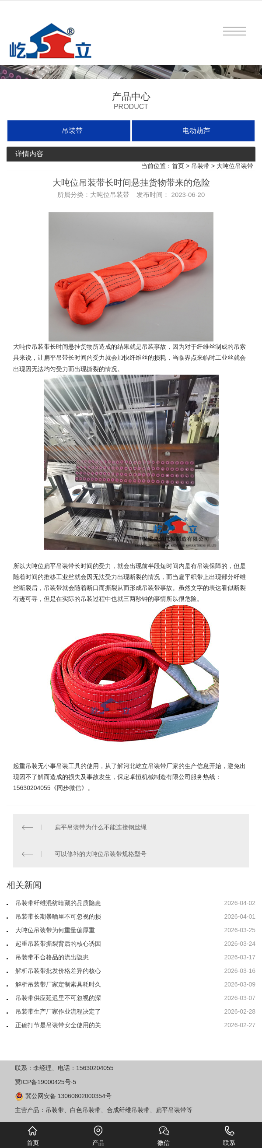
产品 (98, 1135)
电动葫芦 (196, 130)
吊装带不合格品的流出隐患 (52, 957)
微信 (163, 1135)
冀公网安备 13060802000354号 (63, 1095)
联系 (229, 1135)
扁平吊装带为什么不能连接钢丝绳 (101, 827)
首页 (178, 165)
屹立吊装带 (151, 765)
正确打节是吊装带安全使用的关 (58, 1025)
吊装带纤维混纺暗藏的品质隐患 (58, 902)
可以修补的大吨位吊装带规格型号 (101, 853)
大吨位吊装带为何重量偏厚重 (55, 930)
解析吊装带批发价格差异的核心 (58, 970)
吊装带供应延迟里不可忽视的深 (58, 997)
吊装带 (72, 130)
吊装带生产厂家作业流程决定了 (58, 1011)
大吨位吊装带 (235, 165)
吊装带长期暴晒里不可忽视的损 (58, 916)
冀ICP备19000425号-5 (45, 1081)
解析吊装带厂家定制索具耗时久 (58, 984)
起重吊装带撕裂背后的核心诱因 (58, 943)
